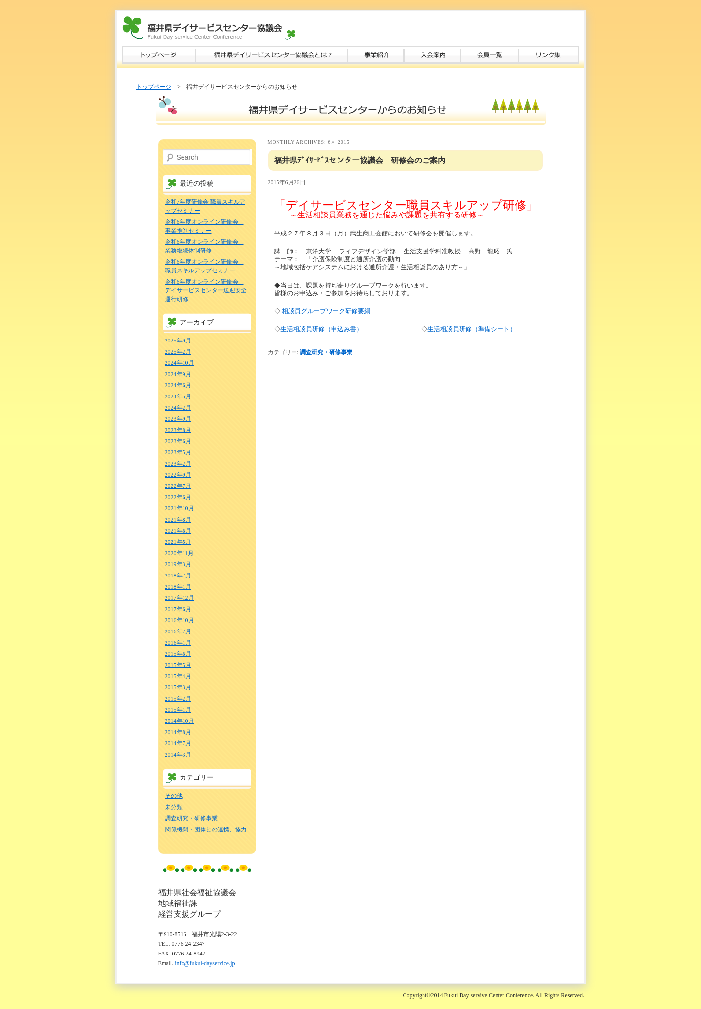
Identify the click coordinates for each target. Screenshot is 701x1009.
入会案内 (432, 55)
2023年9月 (178, 418)
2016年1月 (178, 642)
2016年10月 (179, 620)
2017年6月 (178, 609)
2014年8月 (178, 732)
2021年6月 (178, 530)
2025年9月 (178, 340)
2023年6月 (178, 441)
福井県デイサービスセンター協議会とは (272, 55)
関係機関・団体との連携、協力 (206, 829)
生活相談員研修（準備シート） (471, 329)
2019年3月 (178, 564)
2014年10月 (179, 721)
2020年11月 (179, 553)
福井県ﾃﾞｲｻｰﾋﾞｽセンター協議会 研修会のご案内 (359, 160)
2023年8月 (178, 430)
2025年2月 (178, 351)
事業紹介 (376, 55)
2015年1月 (178, 709)
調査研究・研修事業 (326, 352)
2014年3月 (178, 754)
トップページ (159, 55)
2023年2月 (178, 463)
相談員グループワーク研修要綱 (325, 311)
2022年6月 (178, 497)
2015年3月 (178, 687)
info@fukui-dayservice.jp (205, 963)
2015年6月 (178, 653)
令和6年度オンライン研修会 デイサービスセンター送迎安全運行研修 (206, 290)
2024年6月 (178, 385)
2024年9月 (178, 374)
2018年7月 (178, 575)
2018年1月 (178, 586)
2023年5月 (178, 452)
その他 (174, 796)
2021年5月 (178, 542)
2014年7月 (178, 743)
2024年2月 (178, 407)
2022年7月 (178, 486)
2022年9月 (178, 474)
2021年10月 (179, 508)
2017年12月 (179, 598)
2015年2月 (178, 698)
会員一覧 (490, 55)
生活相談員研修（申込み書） (321, 329)
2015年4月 (178, 676)
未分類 (174, 807)
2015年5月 (178, 665)
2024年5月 (178, 396)
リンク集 (549, 55)
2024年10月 (179, 363)
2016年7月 (178, 631)
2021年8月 (178, 519)
